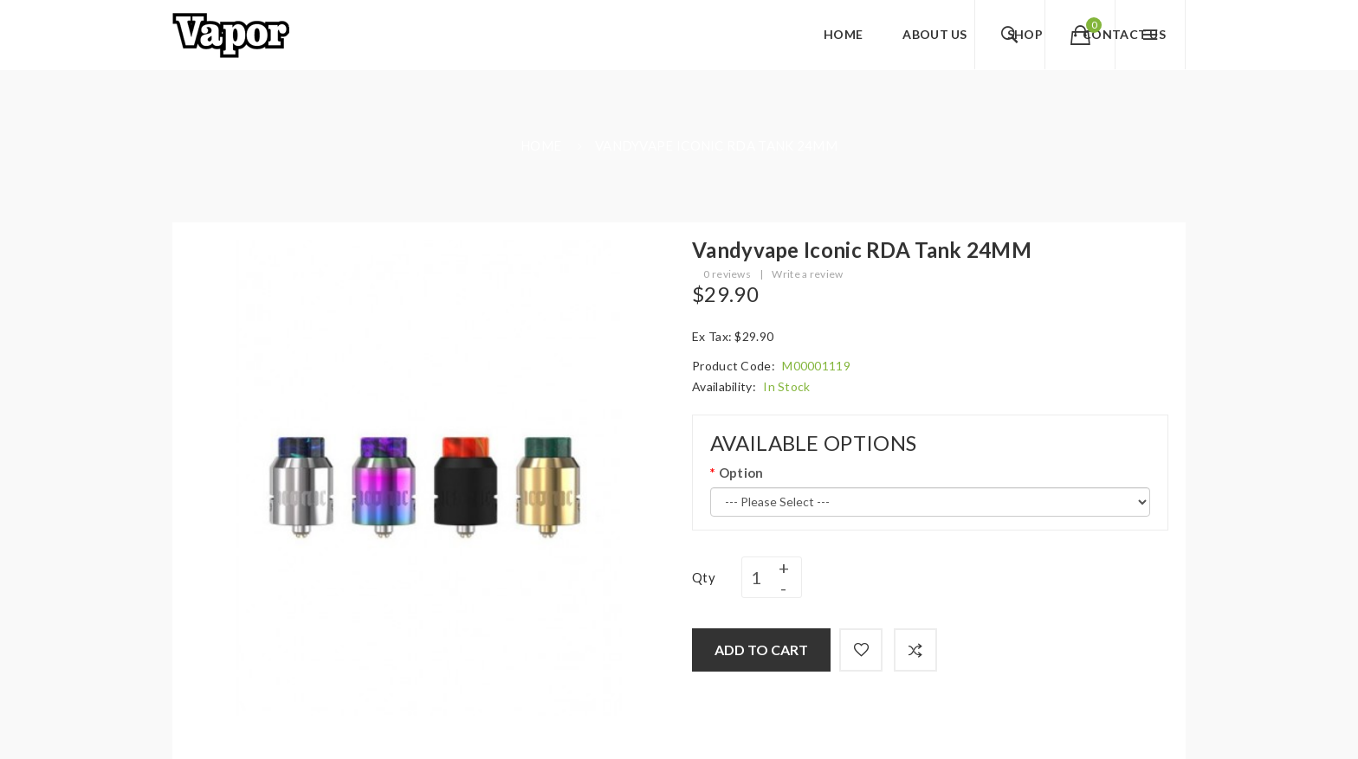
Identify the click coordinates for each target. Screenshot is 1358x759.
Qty (703, 577)
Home (541, 145)
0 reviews (727, 273)
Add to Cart (761, 649)
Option (741, 472)
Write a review (807, 273)
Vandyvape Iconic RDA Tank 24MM (716, 145)
